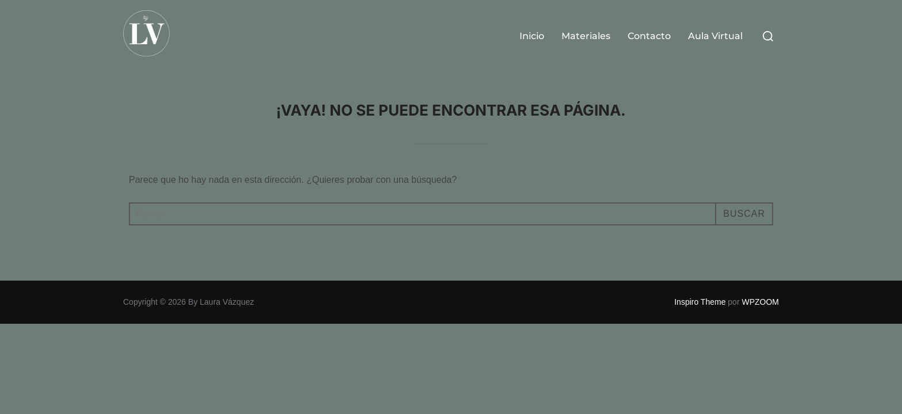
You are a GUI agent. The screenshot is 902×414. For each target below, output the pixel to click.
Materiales (585, 35)
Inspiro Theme (699, 301)
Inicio (531, 35)
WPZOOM (760, 301)
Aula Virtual (715, 35)
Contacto (649, 35)
